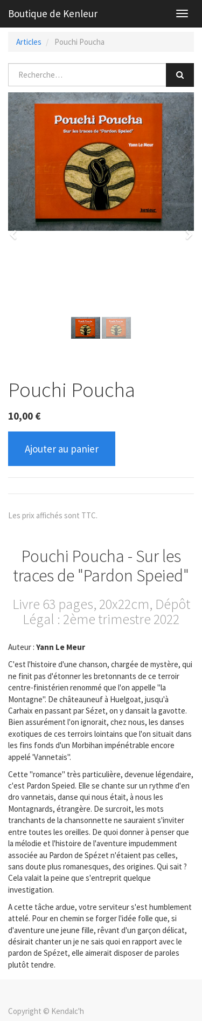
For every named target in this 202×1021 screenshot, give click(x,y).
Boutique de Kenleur (52, 13)
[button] (17, 229)
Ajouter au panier (62, 448)
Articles (28, 42)
